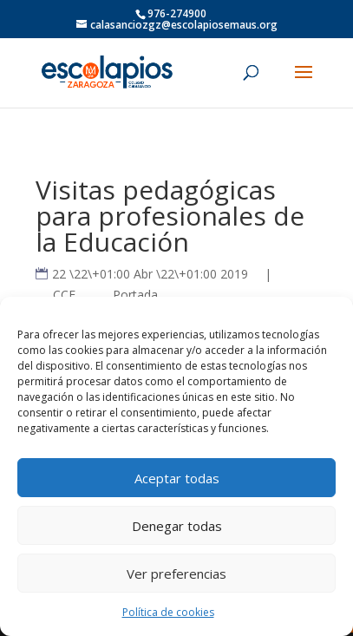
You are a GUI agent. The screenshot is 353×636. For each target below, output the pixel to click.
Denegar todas (177, 525)
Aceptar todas (176, 478)
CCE (64, 294)
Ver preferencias (176, 573)
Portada (135, 294)
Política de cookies (168, 612)
